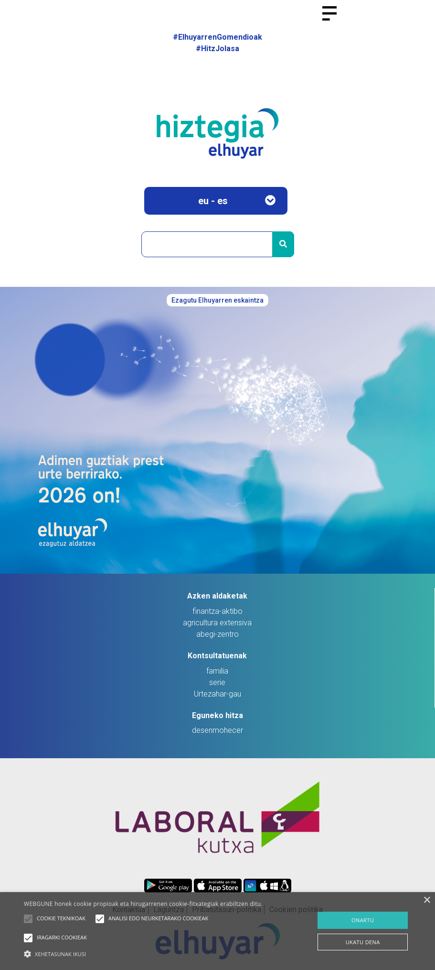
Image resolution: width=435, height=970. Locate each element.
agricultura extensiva (217, 622)
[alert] (217, 931)
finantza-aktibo (217, 611)
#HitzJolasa (217, 48)
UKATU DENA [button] (363, 942)
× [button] (426, 900)
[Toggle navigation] (333, 19)
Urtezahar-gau (217, 693)
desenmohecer (217, 730)
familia (217, 671)
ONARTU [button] (362, 920)
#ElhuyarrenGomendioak (217, 37)
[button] (28, 918)
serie (217, 682)
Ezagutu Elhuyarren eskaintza (217, 300)
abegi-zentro (217, 634)
